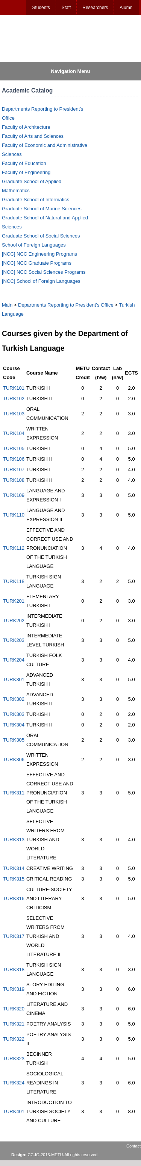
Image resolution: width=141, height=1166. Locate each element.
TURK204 (13, 660)
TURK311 (13, 793)
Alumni (126, 7)
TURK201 (13, 601)
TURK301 (13, 679)
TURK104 (13, 433)
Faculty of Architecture (26, 127)
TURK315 (13, 879)
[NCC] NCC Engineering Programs (39, 254)
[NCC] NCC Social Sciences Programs (44, 272)
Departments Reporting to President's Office (66, 305)
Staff (66, 7)
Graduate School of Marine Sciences (42, 208)
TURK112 (13, 548)
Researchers (95, 7)
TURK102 (13, 398)
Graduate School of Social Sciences (41, 236)
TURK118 (13, 581)
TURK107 (13, 469)
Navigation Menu (70, 71)
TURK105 (13, 448)
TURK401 (13, 1111)
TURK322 (13, 1039)
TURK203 (13, 640)
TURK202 (13, 620)
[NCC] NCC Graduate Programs (36, 263)
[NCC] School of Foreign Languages (41, 281)
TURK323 (13, 1058)
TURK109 (13, 495)
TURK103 (13, 413)
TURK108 (13, 480)
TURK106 (13, 459)
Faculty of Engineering (26, 172)
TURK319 (13, 989)
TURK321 (13, 1024)
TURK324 (13, 1083)
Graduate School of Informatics (35, 199)
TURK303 (13, 714)
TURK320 (13, 1009)
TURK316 (13, 898)
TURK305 (13, 740)
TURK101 (13, 388)
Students (41, 7)
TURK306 (13, 759)
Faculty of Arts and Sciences (33, 136)
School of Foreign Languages (34, 245)
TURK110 (13, 515)
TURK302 (13, 699)
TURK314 (13, 868)
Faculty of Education (24, 163)
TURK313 (13, 839)
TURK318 (13, 969)
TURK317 (13, 936)
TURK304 (13, 725)
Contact (133, 1146)
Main (7, 305)
